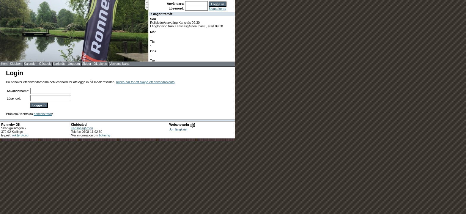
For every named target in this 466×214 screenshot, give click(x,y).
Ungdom (74, 63)
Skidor (86, 63)
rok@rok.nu (20, 135)
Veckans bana (119, 63)
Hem (4, 63)
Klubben (15, 63)
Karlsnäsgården (82, 128)
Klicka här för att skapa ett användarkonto (145, 82)
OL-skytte (100, 63)
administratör (43, 114)
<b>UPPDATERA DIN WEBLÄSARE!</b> (192, 31)
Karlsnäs (59, 63)
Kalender (30, 63)
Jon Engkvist (178, 129)
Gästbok (45, 63)
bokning (104, 135)
